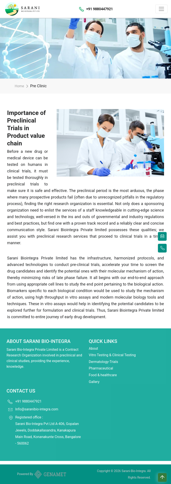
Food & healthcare (103, 368)
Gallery (94, 375)
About (93, 342)
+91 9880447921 (99, 9)
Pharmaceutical (101, 362)
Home (19, 86)
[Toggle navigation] (161, 9)
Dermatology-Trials (103, 355)
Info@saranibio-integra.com (36, 402)
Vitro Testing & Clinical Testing (112, 348)
